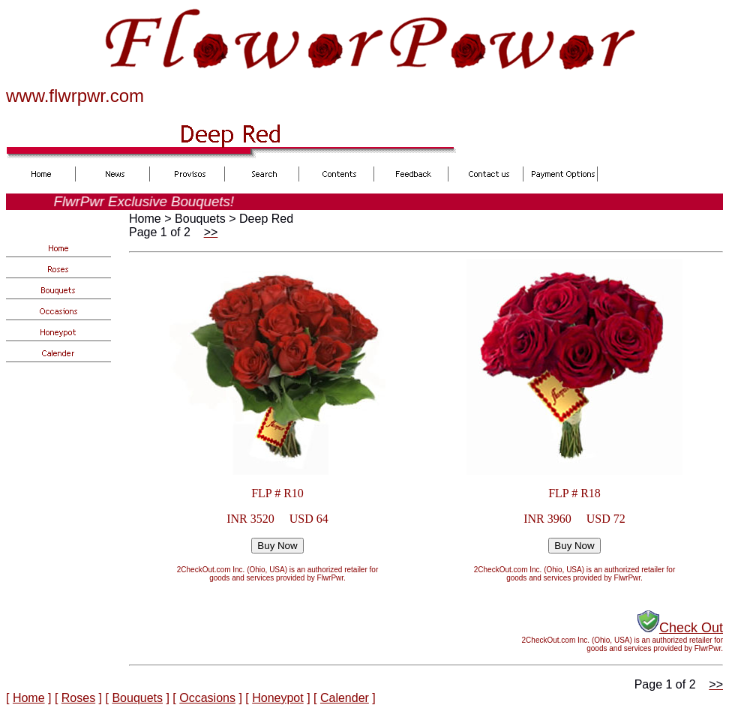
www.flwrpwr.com (75, 96)
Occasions (207, 698)
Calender (344, 698)
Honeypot (278, 698)
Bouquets (137, 698)
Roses (78, 698)
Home (29, 698)
